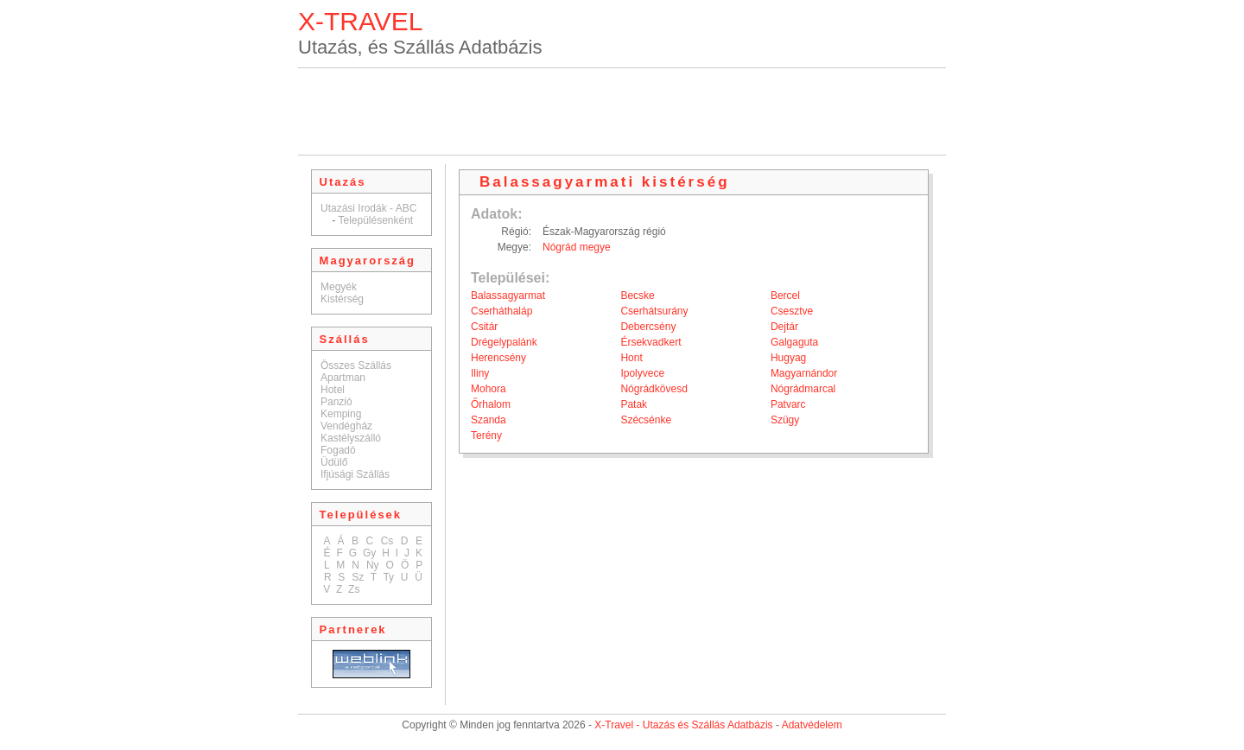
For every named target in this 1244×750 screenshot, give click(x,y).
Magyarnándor (804, 373)
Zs (353, 589)
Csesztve (792, 311)
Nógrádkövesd (653, 389)
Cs (387, 541)
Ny (372, 565)
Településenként (375, 220)
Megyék (339, 287)
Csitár (484, 327)
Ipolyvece (642, 373)
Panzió (336, 402)
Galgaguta (794, 342)
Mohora (488, 389)
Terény (486, 435)
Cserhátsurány (654, 311)
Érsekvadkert (650, 342)
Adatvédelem (812, 725)
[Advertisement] (622, 111)
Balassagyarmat (508, 295)
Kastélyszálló (351, 438)
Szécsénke (645, 420)
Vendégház (346, 426)
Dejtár (784, 327)
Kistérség (342, 299)
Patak (633, 404)
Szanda (488, 420)
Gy (369, 553)
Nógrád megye (577, 247)
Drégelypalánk (504, 342)
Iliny (480, 373)
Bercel (785, 295)
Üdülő (334, 462)
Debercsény (648, 327)
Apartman (343, 378)
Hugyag (788, 358)
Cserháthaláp (501, 311)
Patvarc (788, 404)
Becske (637, 295)
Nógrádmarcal (803, 389)
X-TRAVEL (360, 21)
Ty (388, 577)
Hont (631, 358)
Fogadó (338, 450)
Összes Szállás (356, 365)
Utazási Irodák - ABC (368, 208)
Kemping (341, 414)
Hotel (333, 390)
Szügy (785, 420)
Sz (358, 577)
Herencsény (498, 358)
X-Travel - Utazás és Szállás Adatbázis (683, 725)
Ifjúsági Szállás (355, 474)
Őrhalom (491, 404)
